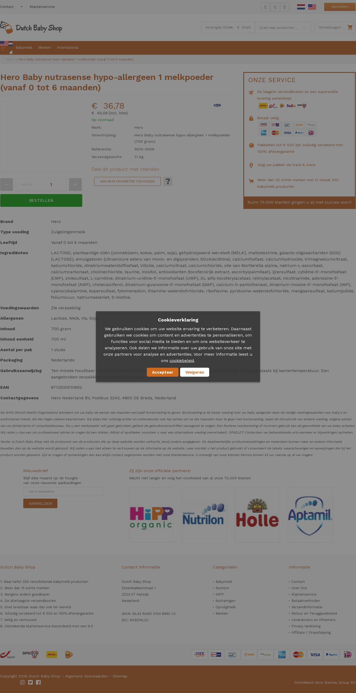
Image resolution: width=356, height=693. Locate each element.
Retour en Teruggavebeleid (314, 613)
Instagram (22, 682)
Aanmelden (340, 6)
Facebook (38, 682)
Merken (222, 613)
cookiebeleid (182, 360)
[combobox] (283, 27)
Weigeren (194, 372)
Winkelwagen (330, 27)
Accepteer (162, 372)
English (312, 7)
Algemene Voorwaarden (86, 676)
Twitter (30, 682)
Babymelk (224, 582)
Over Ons (299, 588)
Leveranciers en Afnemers (313, 620)
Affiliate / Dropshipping (311, 632)
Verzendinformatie (306, 607)
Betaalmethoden (305, 601)
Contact (7, 7)
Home (10, 59)
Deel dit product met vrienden (125, 169)
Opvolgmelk (226, 607)
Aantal (27, 184)
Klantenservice (42, 7)
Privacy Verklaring (306, 626)
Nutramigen (225, 601)
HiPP (220, 594)
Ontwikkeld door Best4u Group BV (325, 682)
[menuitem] (6, 48)
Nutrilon (222, 588)
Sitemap (120, 676)
